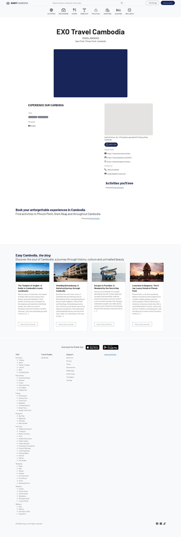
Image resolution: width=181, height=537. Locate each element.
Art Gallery (22, 388)
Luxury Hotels (23, 501)
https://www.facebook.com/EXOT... (118, 158)
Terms (68, 364)
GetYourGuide (119, 188)
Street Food (23, 398)
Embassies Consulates (27, 446)
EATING (74, 11)
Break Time (23, 408)
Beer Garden (23, 423)
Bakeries (22, 403)
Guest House (23, 491)
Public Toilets (23, 441)
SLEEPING (118, 11)
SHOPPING (107, 11)
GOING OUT (84, 11)
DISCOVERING (63, 11)
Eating (18, 393)
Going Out (19, 413)
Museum (21, 380)
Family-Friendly (24, 365)
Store (21, 481)
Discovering (20, 375)
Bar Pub (21, 416)
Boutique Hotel (24, 498)
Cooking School (24, 405)
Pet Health (22, 460)
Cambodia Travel (42, 117)
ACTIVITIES (51, 11)
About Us (69, 358)
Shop (21, 466)
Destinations (70, 367)
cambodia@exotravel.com (115, 174)
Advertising (70, 374)
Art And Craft (23, 476)
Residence (22, 496)
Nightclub (22, 418)
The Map (69, 380)
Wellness (19, 504)
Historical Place (24, 378)
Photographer (24, 453)
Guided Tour (23, 390)
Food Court (23, 401)
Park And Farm (24, 385)
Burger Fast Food (25, 410)
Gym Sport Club (24, 511)
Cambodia (44, 358)
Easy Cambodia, (33, 255)
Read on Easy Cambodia (27, 324)
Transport (22, 431)
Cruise (21, 383)
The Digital (70, 377)
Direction (111, 144)
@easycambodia (110, 354)
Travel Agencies (24, 451)
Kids (20, 370)
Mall (20, 468)
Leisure (21, 367)
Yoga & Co (22, 514)
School (21, 458)
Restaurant (23, 396)
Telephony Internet (25, 429)
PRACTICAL (96, 11)
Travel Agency (32, 117)
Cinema (21, 360)
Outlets (21, 473)
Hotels (21, 489)
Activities (19, 358)
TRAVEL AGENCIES (90, 38)
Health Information (25, 439)
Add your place (167, 3)
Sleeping (19, 486)
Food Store (23, 478)
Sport (21, 363)
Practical (19, 426)
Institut (21, 456)
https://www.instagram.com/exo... (117, 162)
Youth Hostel (23, 494)
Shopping (19, 464)
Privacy (69, 361)
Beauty (21, 509)
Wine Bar (22, 421)
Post (20, 436)
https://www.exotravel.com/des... (117, 154)
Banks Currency (24, 434)
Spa (20, 507)
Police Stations (24, 443)
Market (21, 471)
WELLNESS (129, 11)
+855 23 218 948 (111, 170)
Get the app (152, 3)
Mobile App (70, 371)
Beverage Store (24, 483)
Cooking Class (24, 372)
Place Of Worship (25, 448)
